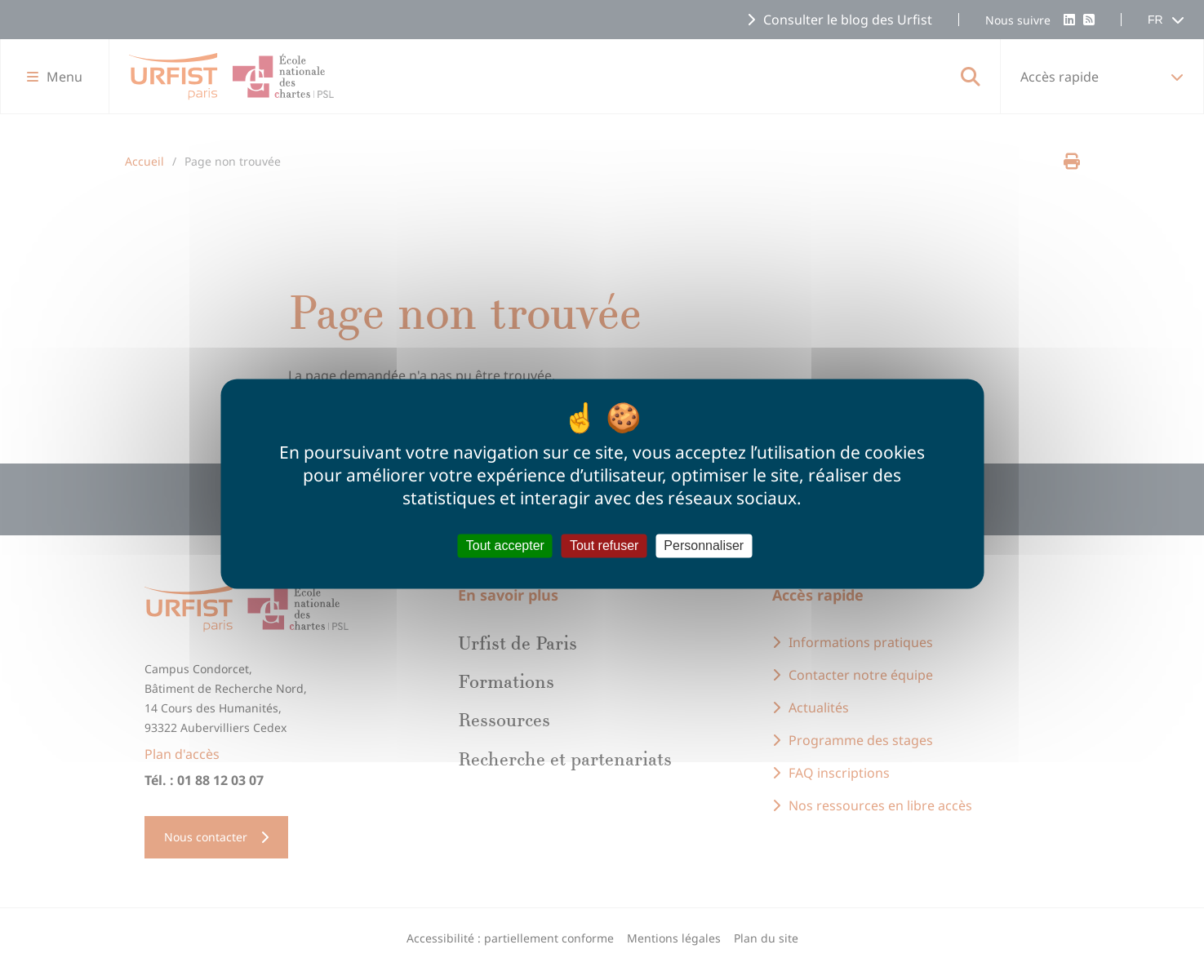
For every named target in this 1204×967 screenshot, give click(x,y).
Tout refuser (604, 545)
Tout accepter (505, 545)
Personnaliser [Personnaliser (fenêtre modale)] (704, 545)
